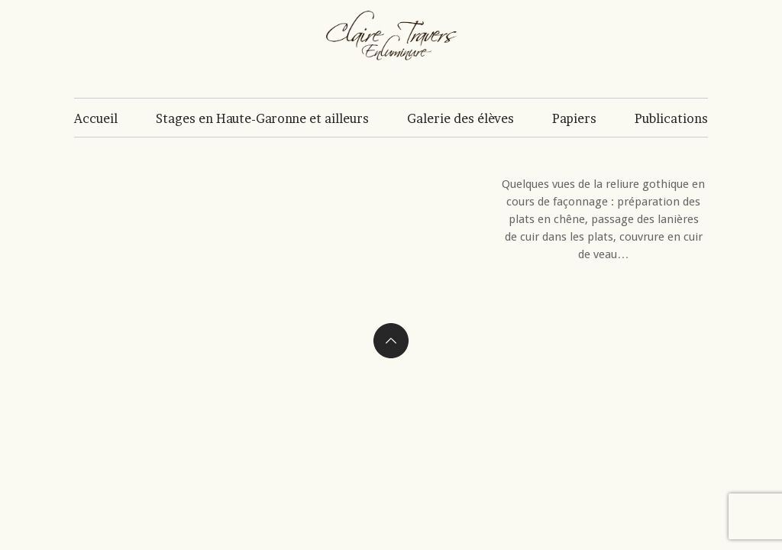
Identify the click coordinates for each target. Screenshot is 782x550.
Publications (671, 118)
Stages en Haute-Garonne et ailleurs (262, 118)
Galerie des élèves (460, 118)
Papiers (574, 118)
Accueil (96, 118)
